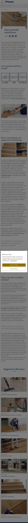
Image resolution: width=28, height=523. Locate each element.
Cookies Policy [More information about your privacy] (13, 260)
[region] (14, 261)
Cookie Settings (14, 268)
